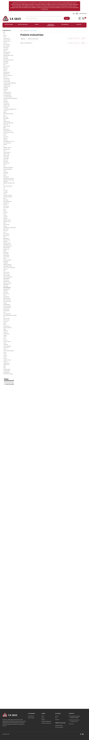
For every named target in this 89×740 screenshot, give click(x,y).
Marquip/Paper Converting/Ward (9, 227)
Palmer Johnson (6, 272)
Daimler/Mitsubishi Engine (8, 113)
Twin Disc (5, 356)
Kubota (4, 210)
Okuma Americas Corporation (9, 267)
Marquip (5, 226)
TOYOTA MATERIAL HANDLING (8, 350)
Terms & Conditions (59, 727)
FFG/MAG (5, 138)
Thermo (4, 343)
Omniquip (5, 269)
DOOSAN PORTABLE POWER (8, 123)
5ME (4, 32)
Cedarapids (5, 87)
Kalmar (4, 193)
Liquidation (5, 216)
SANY (4, 312)
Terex (4, 338)
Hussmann (5, 173)
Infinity (4, 175)
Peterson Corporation (7, 283)
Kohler (4, 198)
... (80, 38)
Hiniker (4, 164)
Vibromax (5, 361)
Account (57, 716)
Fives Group (5, 139)
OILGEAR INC (5, 263)
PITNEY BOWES (6, 284)
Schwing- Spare (6, 318)
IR (3, 184)
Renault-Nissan (6, 293)
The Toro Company (7, 341)
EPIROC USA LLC (6, 129)
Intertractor (5, 181)
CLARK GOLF (5, 101)
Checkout (57, 719)
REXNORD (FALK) (6, 296)
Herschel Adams (6, 163)
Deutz (4, 115)
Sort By (23, 38)
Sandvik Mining (6, 309)
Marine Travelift (6, 224)
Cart (56, 717)
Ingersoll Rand (6, 176)
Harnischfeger (6, 156)
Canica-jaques (6, 78)
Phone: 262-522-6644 (74, 720)
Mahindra (5, 218)
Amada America (6, 38)
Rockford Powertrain (7, 306)
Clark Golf (5, 99)
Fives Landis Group (7, 143)
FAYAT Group (5, 136)
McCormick (5, 230)
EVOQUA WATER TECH (7, 130)
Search (66, 18)
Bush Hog (5, 76)
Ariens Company (6, 46)
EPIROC (4, 127)
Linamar (5, 215)
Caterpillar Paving (6, 84)
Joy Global (5, 192)
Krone (4, 209)
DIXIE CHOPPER (6, 118)
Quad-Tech (5, 292)
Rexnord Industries (6, 298)
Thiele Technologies (7, 346)
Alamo (4, 36)
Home (43, 716)
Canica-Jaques (6, 79)
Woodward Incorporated (8, 373)
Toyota (4, 349)
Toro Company (6, 347)
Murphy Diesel (6, 252)
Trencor (4, 352)
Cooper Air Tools (6, 104)
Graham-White (6, 153)
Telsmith (5, 336)
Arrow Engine (5, 47)
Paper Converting (6, 275)
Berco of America (6, 66)
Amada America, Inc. (7, 39)
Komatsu (5, 204)
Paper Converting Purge (7, 276)
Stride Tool (5, 332)
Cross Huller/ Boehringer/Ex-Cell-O (9, 109)
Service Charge (6, 319)
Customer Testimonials (46, 723)
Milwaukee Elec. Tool (7, 244)
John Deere (5, 190)
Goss (4, 150)
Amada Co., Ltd (6, 41)
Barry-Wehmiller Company (8, 59)
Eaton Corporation (6, 126)
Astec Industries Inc (7, 52)
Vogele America (6, 363)
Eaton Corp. (5, 124)
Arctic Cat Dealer (6, 44)
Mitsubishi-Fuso (6, 249)
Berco (4, 64)
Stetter (4, 329)
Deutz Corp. (5, 116)
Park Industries (6, 279)
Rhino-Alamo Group (7, 301)
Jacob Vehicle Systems (7, 186)
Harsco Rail (5, 159)
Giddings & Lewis (6, 149)
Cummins (5, 110)
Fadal (4, 135)
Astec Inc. (5, 50)
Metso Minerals (6, 238)
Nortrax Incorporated (7, 259)
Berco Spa (5, 67)
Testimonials (65, 24)
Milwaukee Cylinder (7, 243)
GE (3, 146)
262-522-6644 (83, 13)
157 (83, 38)
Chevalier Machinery (7, 92)
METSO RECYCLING (6, 239)
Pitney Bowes (5, 286)
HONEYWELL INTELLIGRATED (8, 167)
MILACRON (5, 241)
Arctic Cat (5, 43)
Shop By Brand (9, 24)
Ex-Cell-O (5, 133)
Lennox (4, 213)
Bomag (4, 70)
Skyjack (4, 323)
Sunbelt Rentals (6, 333)
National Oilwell (6, 255)
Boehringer (5, 69)
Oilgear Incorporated (7, 264)
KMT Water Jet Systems (7, 195)
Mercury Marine (6, 233)
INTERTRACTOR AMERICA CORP (9, 183)
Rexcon (4, 295)
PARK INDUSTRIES (6, 278)
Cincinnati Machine (7, 95)
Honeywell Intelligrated (7, 169)
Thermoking (5, 344)
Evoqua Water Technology (8, 132)
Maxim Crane (5, 229)
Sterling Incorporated (7, 327)
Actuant (4, 35)
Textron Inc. (5, 339)
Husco (4, 170)
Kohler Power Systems (7, 201)
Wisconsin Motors (6, 370)
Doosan (4, 119)
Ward (4, 367)
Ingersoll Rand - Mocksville (8, 178)
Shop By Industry (23, 24)
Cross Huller (5, 107)
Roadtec (5, 303)
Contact (79, 24)
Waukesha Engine (6, 369)
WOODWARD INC (6, 372)
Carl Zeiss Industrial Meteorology (9, 83)
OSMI (4, 270)
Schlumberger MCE (7, 313)
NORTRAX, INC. (6, 261)
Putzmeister (5, 290)
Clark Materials (6, 103)
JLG (4, 189)
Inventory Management (51, 25)
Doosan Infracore (6, 121)
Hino (4, 166)
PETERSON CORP (6, 281)
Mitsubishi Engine (6, 247)
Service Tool (5, 321)
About (37, 24)
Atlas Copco (5, 56)
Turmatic (5, 355)
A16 (4, 33)
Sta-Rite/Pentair (6, 326)
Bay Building (5, 61)
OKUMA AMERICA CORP (7, 266)
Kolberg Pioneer (6, 203)
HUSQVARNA (5, 172)
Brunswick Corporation (7, 75)
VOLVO (4, 366)
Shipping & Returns (59, 725)
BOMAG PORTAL (6, 73)
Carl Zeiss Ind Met (6, 81)
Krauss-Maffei (6, 206)
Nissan (4, 258)
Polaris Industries (7, 287)
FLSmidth (5, 144)
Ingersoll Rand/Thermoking (8, 179)
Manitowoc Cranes (7, 219)
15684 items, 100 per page (33, 38)
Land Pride (5, 212)
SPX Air (4, 324)
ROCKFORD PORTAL (6, 304)
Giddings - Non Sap (7, 147)
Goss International (6, 152)
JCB (4, 187)
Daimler (4, 112)
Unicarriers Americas (7, 359)
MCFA (4, 232)
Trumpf (4, 353)
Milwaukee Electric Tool (7, 246)
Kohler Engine (5, 199)
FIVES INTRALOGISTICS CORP (8, 141)
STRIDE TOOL (5, 330)
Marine (4, 223)
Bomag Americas (6, 72)
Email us (72, 723)
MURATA (4, 250)
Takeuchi (5, 335)
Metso (4, 236)
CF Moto (4, 90)
